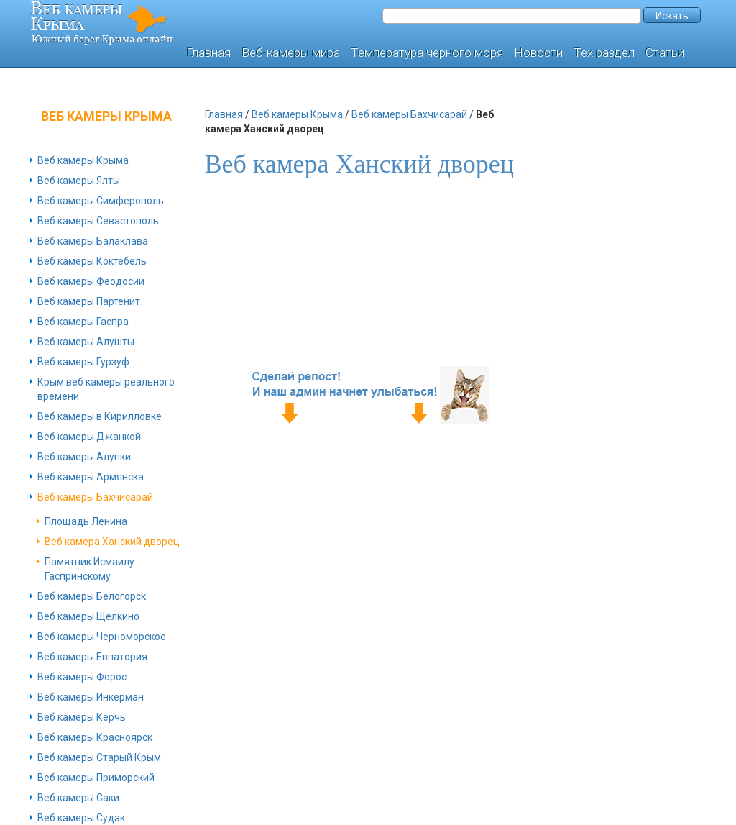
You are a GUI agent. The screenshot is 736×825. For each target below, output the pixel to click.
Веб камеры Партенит (88, 301)
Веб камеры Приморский (96, 777)
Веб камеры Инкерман (90, 697)
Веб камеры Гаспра (83, 321)
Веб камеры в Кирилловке (99, 416)
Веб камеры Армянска (90, 477)
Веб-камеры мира (291, 52)
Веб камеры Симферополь (100, 200)
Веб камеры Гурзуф (83, 362)
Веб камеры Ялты (78, 180)
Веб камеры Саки (78, 797)
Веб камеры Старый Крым (99, 757)
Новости (538, 52)
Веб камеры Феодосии (90, 281)
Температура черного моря (427, 52)
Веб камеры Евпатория (92, 656)
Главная (208, 52)
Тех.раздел (604, 52)
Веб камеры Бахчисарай (95, 497)
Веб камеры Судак (81, 818)
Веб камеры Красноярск (94, 737)
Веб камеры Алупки (84, 456)
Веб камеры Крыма (83, 160)
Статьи (664, 52)
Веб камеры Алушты (85, 341)
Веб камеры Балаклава (92, 241)
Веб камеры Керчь (81, 717)
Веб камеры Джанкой (89, 436)
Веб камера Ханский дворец (112, 541)
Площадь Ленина (86, 521)
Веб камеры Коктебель (92, 261)
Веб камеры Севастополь (98, 221)
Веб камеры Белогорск (91, 596)
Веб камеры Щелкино (88, 616)
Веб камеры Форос (81, 677)
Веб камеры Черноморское (101, 636)
